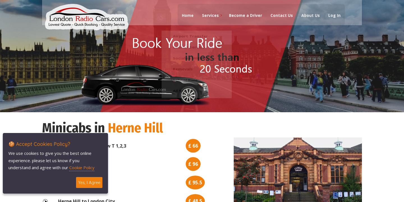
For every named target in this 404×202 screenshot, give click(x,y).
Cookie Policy (82, 167)
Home (186, 17)
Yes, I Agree (89, 182)
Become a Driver (244, 17)
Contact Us (280, 17)
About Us (309, 17)
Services (209, 17)
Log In (333, 17)
